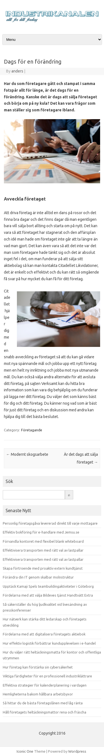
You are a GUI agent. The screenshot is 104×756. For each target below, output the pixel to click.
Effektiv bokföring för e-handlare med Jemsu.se (41, 532)
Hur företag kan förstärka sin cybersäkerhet (38, 667)
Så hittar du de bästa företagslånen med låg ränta (43, 703)
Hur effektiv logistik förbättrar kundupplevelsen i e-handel (49, 643)
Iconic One (25, 751)
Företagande (31, 430)
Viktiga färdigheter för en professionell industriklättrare (47, 676)
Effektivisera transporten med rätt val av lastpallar (43, 550)
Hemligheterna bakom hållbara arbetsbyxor (38, 694)
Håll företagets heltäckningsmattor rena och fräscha (44, 712)
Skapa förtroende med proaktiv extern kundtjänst (43, 568)
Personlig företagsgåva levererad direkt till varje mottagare (50, 523)
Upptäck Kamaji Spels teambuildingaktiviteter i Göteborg (48, 586)
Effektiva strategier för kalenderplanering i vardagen (45, 685)
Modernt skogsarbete (27, 454)
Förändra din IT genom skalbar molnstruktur (38, 577)
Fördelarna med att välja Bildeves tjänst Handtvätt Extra (48, 595)
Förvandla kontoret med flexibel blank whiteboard (43, 541)
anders (17, 71)
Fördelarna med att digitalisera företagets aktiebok (44, 634)
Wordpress (77, 751)
